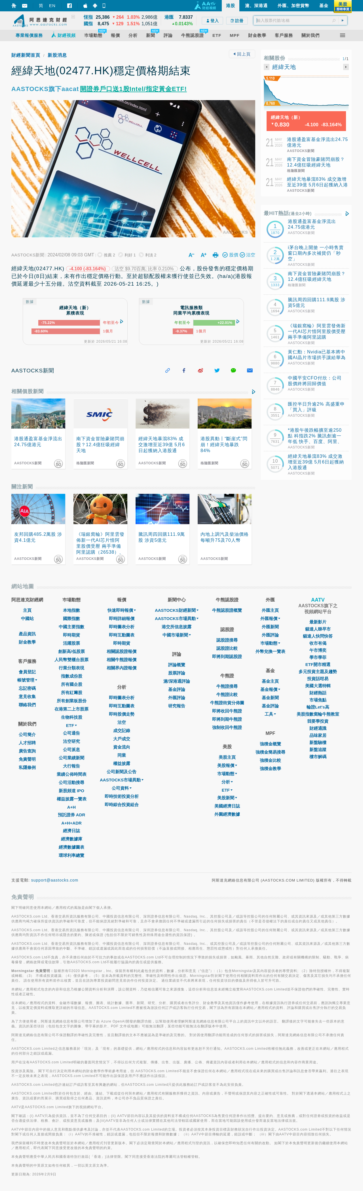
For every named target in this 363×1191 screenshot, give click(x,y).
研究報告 (176, 705)
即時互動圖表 (121, 635)
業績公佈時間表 (71, 774)
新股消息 (57, 55)
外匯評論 (176, 697)
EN (52, 5)
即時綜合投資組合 (122, 804)
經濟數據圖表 (71, 847)
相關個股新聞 (27, 391)
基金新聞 (270, 697)
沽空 (121, 722)
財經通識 (317, 728)
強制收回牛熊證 (227, 727)
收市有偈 (317, 643)
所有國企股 (71, 684)
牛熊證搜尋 (227, 686)
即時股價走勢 (121, 714)
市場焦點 (317, 699)
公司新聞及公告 (121, 771)
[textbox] (300, 20)
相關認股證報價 (121, 651)
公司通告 (71, 733)
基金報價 (270, 689)
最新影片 (317, 621)
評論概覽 (176, 664)
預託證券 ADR (71, 814)
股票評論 (176, 673)
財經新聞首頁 (25, 55)
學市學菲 (317, 657)
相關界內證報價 (121, 667)
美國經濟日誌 (227, 806)
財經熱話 (317, 692)
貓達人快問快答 (318, 636)
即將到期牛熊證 (227, 719)
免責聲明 (27, 759)
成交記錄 (121, 730)
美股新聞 (227, 797)
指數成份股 (71, 676)
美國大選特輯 (318, 685)
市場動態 (227, 773)
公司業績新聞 (71, 757)
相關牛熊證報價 (121, 659)
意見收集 (27, 696)
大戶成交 (121, 738)
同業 (121, 755)
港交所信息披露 (176, 626)
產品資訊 (27, 633)
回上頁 (241, 54)
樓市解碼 (317, 756)
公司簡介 (27, 734)
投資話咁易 (317, 678)
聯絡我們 (27, 704)
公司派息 (71, 749)
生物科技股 (71, 717)
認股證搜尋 (227, 640)
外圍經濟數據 (227, 814)
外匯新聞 (270, 626)
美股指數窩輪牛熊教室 (318, 714)
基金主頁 (270, 681)
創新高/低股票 (71, 651)
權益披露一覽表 (71, 798)
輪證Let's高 (318, 707)
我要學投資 (317, 721)
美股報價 (227, 765)
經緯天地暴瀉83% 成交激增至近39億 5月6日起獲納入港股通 (317, 185)
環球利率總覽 (71, 855)
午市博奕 (317, 650)
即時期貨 (71, 635)
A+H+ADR (71, 823)
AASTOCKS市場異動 (121, 779)
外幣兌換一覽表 (270, 651)
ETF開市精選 (317, 664)
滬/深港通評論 (176, 681)
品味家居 (317, 735)
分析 (227, 781)
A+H (71, 807)
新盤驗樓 (317, 742)
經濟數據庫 (71, 838)
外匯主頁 (270, 610)
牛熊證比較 (227, 694)
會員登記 (27, 671)
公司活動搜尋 (71, 782)
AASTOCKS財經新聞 (177, 610)
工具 (270, 714)
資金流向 (121, 747)
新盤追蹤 (317, 749)
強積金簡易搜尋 (270, 752)
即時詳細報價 (121, 618)
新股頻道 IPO (71, 790)
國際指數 (71, 618)
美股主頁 (227, 757)
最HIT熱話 (288, 213)
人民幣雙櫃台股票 (71, 659)
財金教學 (27, 642)
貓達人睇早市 (318, 629)
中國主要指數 (71, 626)
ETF (71, 725)
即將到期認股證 (227, 656)
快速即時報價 (121, 610)
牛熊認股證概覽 (227, 610)
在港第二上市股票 (71, 709)
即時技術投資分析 (122, 796)
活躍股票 (71, 643)
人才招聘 (27, 742)
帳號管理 (27, 680)
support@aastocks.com (55, 880)
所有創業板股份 (71, 700)
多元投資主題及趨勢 (318, 671)
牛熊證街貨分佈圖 (227, 702)
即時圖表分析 (121, 626)
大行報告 (71, 766)
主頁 (27, 610)
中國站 (27, 618)
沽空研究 (71, 741)
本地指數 (71, 610)
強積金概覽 (270, 743)
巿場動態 (270, 643)
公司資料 (122, 788)
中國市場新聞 (176, 635)
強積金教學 (270, 768)
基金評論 (176, 689)
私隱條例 (27, 767)
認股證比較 (227, 648)
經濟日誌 (71, 830)
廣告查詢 (27, 751)
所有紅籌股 (71, 692)
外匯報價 (270, 618)
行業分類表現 (71, 667)
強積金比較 (270, 760)
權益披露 (121, 763)
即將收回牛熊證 (227, 711)
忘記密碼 (27, 688)
